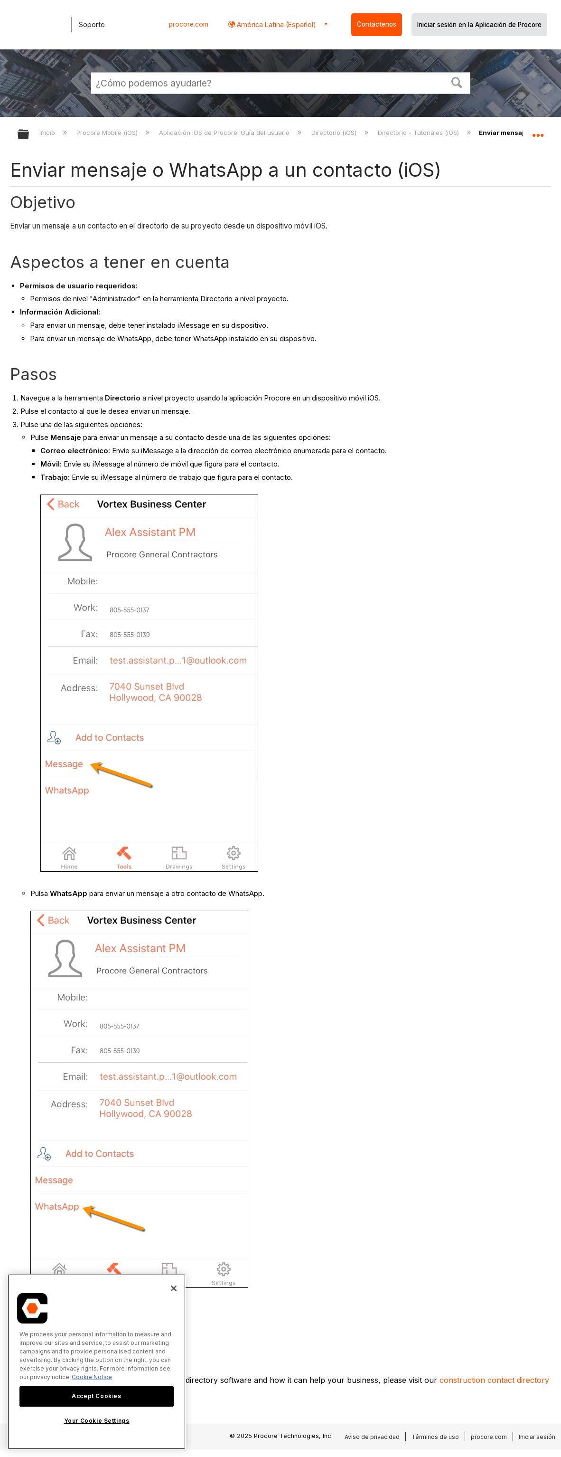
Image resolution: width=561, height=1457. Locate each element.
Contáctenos (376, 24)
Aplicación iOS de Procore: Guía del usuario (225, 132)
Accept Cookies (96, 1396)
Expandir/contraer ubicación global (537, 131)
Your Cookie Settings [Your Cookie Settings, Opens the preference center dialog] (97, 1420)
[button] (457, 81)
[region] (97, 1361)
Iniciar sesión (537, 1436)
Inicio (48, 132)
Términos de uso (435, 1436)
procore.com (188, 24)
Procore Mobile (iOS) (108, 132)
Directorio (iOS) (334, 132)
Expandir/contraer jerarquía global (29, 135)
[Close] (173, 1288)
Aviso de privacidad (372, 1436)
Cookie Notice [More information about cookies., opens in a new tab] (92, 1377)
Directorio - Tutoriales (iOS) (419, 132)
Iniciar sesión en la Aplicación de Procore (479, 25)
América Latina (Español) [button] (275, 24)
